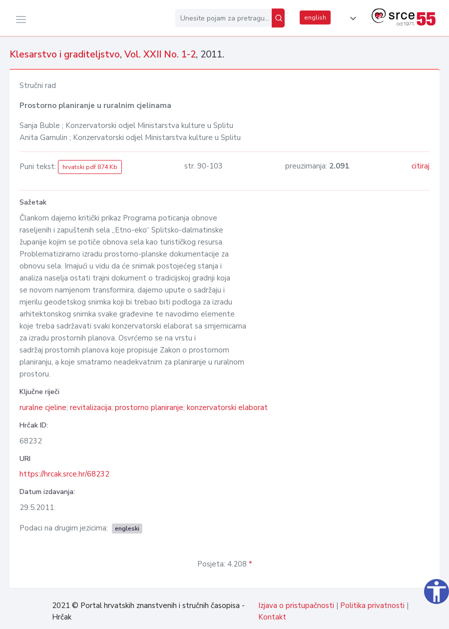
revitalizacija (90, 407)
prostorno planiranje (149, 407)
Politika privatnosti (372, 605)
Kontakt (272, 617)
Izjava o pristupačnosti (296, 605)
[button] (351, 19)
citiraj (421, 166)
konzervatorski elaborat (227, 407)
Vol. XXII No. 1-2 (160, 54)
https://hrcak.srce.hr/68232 (64, 474)
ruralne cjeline (42, 407)
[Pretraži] (278, 18)
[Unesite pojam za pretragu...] (223, 18)
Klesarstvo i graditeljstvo (64, 54)
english (315, 18)
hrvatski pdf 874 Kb (89, 167)
